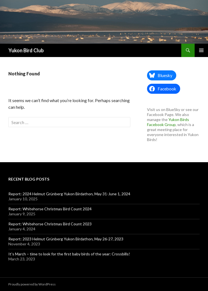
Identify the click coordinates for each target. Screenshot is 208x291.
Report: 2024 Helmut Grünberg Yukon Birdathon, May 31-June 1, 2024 (69, 193)
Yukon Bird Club (26, 50)
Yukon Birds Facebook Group (168, 122)
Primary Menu (201, 50)
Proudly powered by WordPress (32, 284)
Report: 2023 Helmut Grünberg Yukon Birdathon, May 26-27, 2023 (65, 238)
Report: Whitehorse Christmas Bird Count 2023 (50, 223)
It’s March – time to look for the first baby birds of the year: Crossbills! (69, 253)
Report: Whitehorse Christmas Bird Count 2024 (50, 208)
